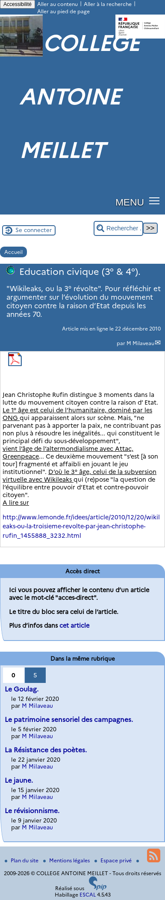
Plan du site (22, 860)
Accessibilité (17, 4)
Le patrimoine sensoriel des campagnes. (69, 719)
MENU (129, 202)
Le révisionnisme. (32, 811)
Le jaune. (19, 780)
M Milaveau (140, 343)
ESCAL (88, 894)
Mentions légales (67, 860)
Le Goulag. (21, 689)
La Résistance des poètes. (46, 750)
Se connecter (33, 229)
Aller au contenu (57, 4)
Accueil (13, 252)
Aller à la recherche (108, 4)
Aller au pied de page (63, 11)
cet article (74, 625)
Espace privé (113, 860)
